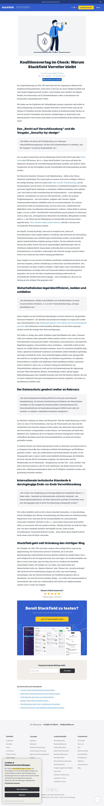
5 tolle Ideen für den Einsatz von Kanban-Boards (37, 697)
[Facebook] (47, 790)
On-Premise (10, 751)
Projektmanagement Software (63, 768)
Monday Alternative (60, 744)
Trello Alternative (59, 764)
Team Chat (57, 771)
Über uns (81, 744)
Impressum (21, 801)
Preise (8, 747)
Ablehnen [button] (22, 795)
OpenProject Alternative (61, 751)
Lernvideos (81, 740)
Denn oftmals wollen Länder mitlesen (45, 222)
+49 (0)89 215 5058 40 (50, 725)
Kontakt (56, 797)
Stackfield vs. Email (60, 778)
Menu (98, 7)
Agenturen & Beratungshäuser (39, 754)
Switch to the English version (51, 2)
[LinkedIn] (56, 790)
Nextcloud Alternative (60, 754)
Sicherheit (9, 744)
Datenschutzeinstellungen (67, 797)
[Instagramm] (52, 790)
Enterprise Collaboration (61, 775)
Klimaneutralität (83, 751)
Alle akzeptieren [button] (22, 789)
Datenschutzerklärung (11, 801)
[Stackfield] (9, 7)
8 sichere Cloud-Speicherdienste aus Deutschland (37, 690)
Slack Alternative (59, 758)
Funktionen (9, 740)
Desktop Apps (10, 758)
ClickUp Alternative (60, 747)
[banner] (22, 781)
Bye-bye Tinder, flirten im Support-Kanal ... (35, 701)
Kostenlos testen (86, 7)
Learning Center (83, 764)
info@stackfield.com (67, 725)
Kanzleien (33, 740)
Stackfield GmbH (59, 795)
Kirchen (32, 758)
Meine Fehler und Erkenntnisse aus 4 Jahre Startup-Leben (40, 694)
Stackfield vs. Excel (60, 781)
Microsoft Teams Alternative (62, 761)
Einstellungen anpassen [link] (12, 783)
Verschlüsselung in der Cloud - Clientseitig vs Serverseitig (40, 704)
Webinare (81, 761)
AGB (51, 797)
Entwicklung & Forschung (38, 751)
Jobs (79, 747)
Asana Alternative (59, 740)
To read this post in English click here (52, 73)
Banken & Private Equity (37, 747)
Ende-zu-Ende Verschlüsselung (64, 182)
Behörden (33, 744)
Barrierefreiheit (82, 754)
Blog (79, 768)
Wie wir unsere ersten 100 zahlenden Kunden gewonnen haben (42, 708)
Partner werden (11, 754)
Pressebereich (82, 758)
